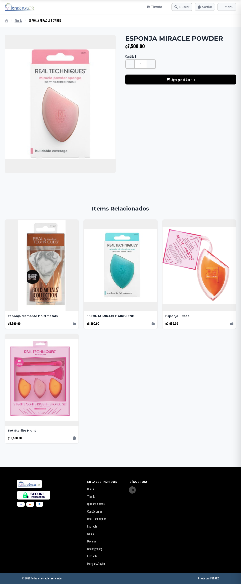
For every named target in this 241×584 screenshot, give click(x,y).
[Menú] (226, 7)
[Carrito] (205, 7)
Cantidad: (131, 56)
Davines (91, 541)
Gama (90, 534)
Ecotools (92, 526)
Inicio (90, 489)
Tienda (18, 20)
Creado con (208, 578)
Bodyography (94, 548)
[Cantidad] (141, 64)
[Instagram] (132, 490)
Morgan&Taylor (96, 563)
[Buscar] (181, 7)
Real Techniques (96, 518)
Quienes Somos (96, 504)
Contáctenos (94, 511)
